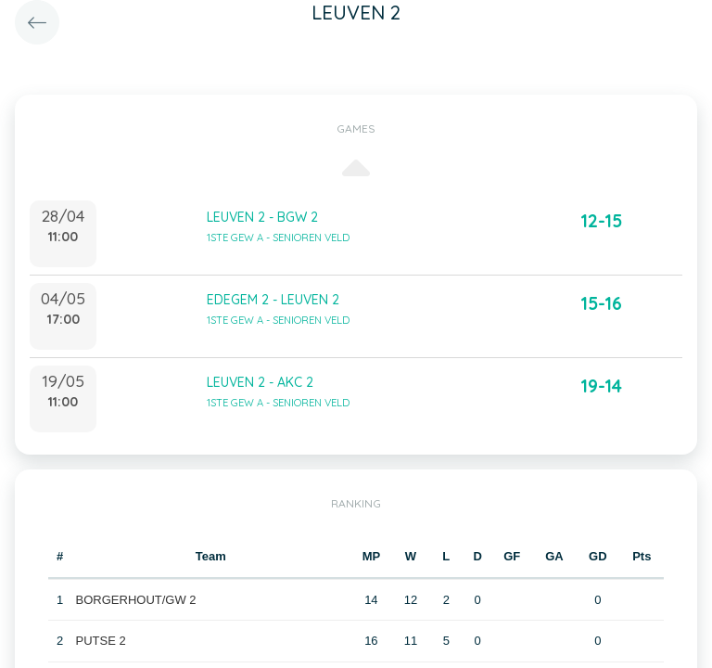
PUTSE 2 (101, 641)
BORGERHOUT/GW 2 (136, 600)
